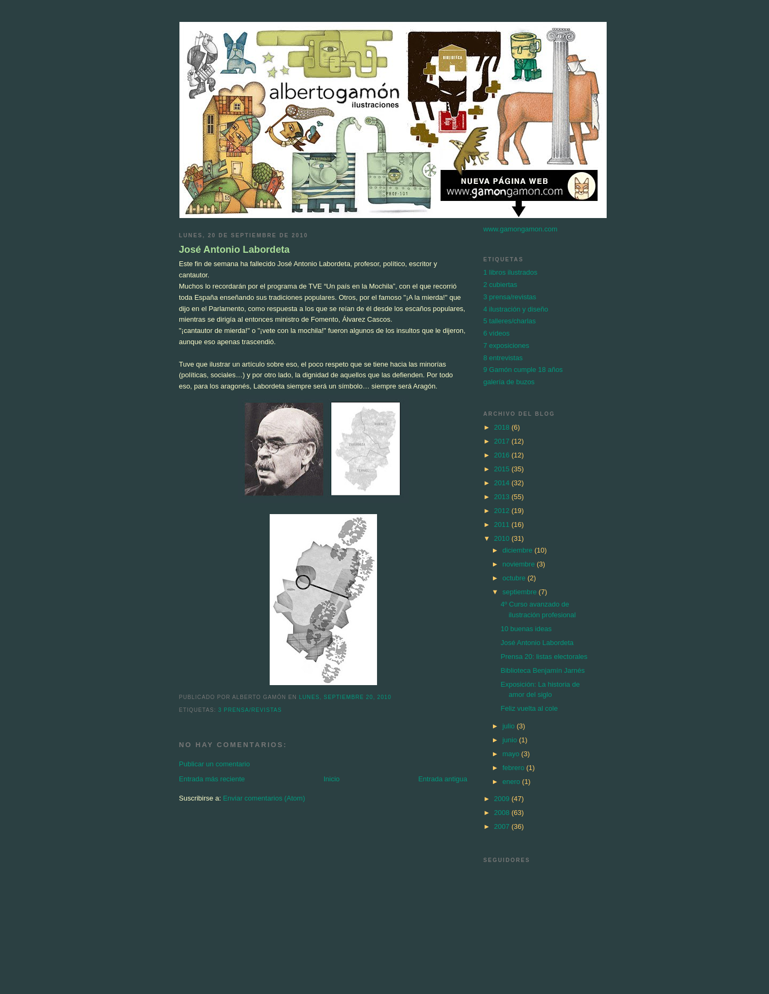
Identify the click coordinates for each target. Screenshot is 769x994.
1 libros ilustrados (510, 272)
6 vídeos (496, 333)
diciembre (519, 550)
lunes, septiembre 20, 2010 (345, 697)
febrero (515, 768)
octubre (515, 578)
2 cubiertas (500, 285)
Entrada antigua (442, 779)
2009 (503, 799)
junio (511, 740)
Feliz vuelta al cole (529, 708)
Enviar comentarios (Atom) (264, 798)
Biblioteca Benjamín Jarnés (542, 670)
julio (510, 726)
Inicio (332, 779)
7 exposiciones (506, 345)
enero (512, 782)
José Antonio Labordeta (234, 249)
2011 (503, 525)
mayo (512, 754)
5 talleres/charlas (509, 321)
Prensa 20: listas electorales (543, 657)
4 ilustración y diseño (515, 309)
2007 (503, 826)
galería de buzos (509, 382)
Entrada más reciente (212, 779)
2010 (503, 538)
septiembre (521, 592)
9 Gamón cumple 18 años (523, 370)
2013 (503, 497)
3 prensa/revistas (249, 710)
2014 (503, 483)
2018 (503, 427)
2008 (503, 813)
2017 (503, 441)
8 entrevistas (503, 358)
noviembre (520, 564)
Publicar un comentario (214, 764)
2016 (503, 455)
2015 (503, 469)
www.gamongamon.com (520, 229)
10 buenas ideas (525, 629)
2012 (503, 511)
